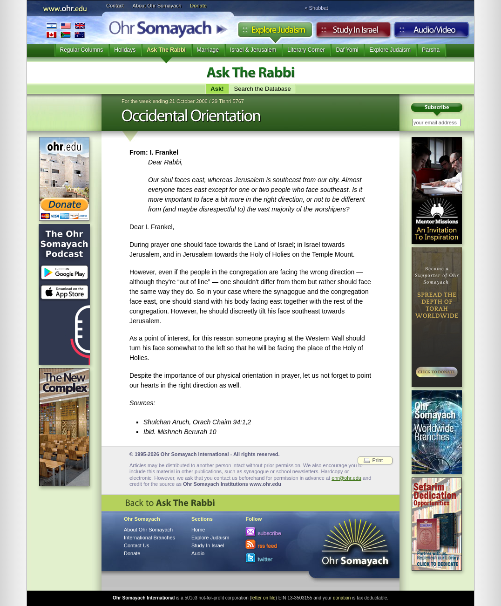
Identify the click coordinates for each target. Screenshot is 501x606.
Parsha (431, 50)
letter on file (263, 597)
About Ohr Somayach (157, 5)
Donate (198, 5)
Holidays (124, 50)
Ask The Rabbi (166, 50)
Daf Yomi (347, 50)
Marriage (208, 50)
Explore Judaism (275, 32)
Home (198, 529)
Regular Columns (81, 50)
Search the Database (262, 88)
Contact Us (136, 545)
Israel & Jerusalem (253, 50)
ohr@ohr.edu (346, 478)
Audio (432, 32)
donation (342, 597)
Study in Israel (353, 32)
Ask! (216, 88)
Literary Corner (306, 50)
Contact (115, 5)
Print (377, 460)
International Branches (66, 30)
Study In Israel (207, 545)
